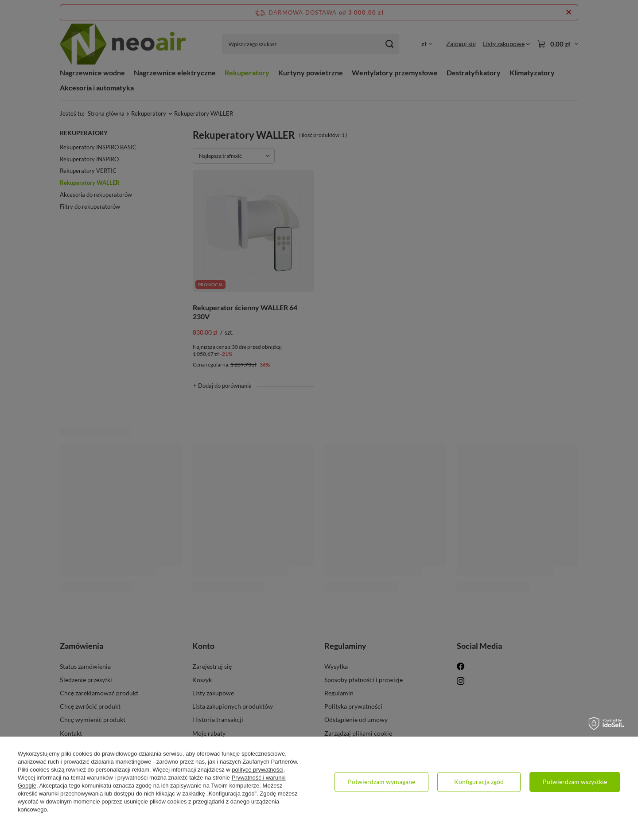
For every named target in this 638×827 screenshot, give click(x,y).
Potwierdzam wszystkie (575, 781)
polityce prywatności (257, 769)
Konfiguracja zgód (479, 781)
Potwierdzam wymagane (381, 781)
